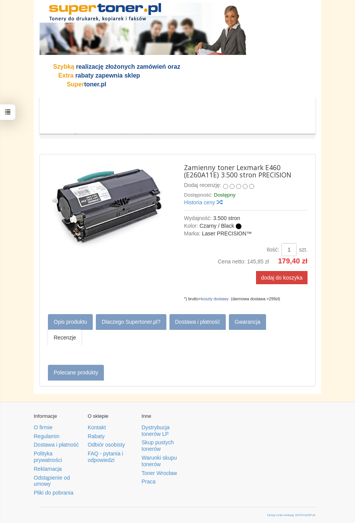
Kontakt (97, 427)
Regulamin (46, 436)
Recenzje (65, 337)
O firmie (43, 427)
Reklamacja (48, 469)
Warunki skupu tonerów (159, 461)
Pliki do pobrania (54, 493)
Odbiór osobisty (106, 445)
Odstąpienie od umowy (52, 481)
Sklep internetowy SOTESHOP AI (291, 515)
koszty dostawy (214, 298)
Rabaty (96, 436)
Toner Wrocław (159, 473)
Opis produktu (70, 322)
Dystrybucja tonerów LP (155, 430)
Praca (148, 481)
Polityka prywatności (48, 456)
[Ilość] (289, 249)
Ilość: (273, 250)
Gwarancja (247, 322)
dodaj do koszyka (281, 278)
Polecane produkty (76, 372)
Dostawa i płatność (197, 322)
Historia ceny (203, 202)
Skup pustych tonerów (157, 445)
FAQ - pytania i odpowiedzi (105, 456)
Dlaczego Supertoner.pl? (131, 322)
